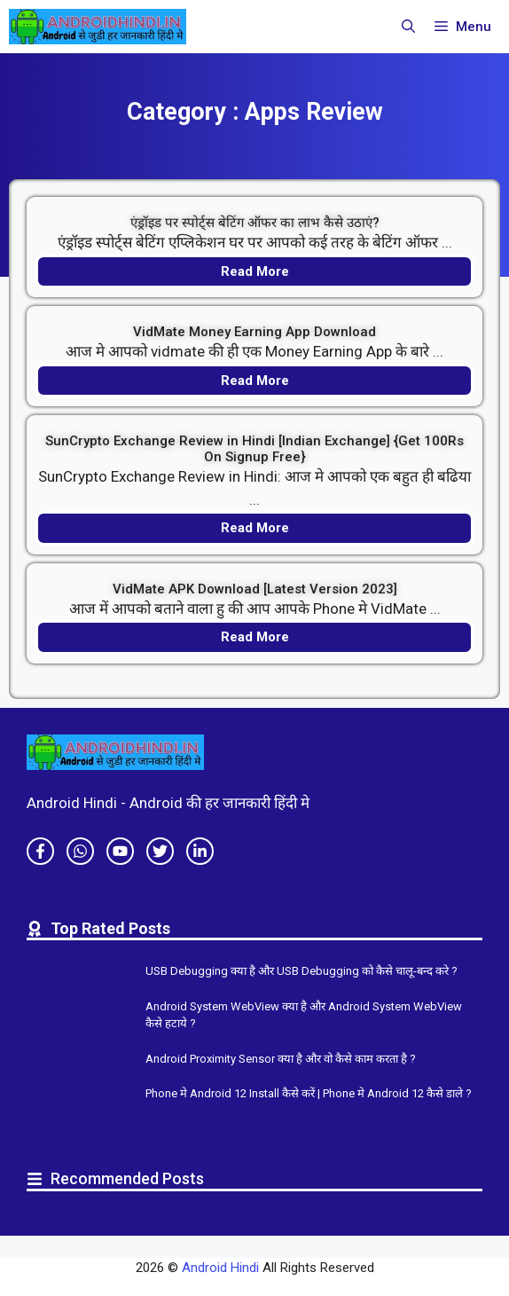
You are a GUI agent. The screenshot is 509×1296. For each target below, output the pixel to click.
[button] (408, 26)
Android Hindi (220, 1268)
